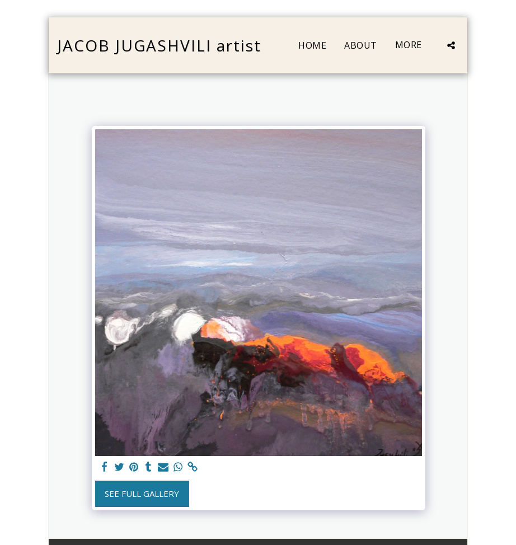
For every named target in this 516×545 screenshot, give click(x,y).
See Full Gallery (142, 493)
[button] (451, 45)
